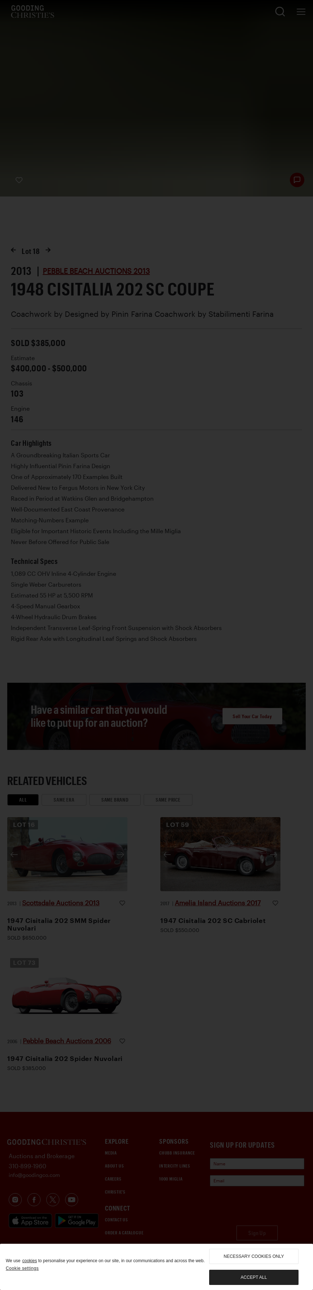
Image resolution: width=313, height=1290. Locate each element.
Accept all (254, 1277)
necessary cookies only (254, 1256)
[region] (156, 1267)
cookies (29, 1260)
